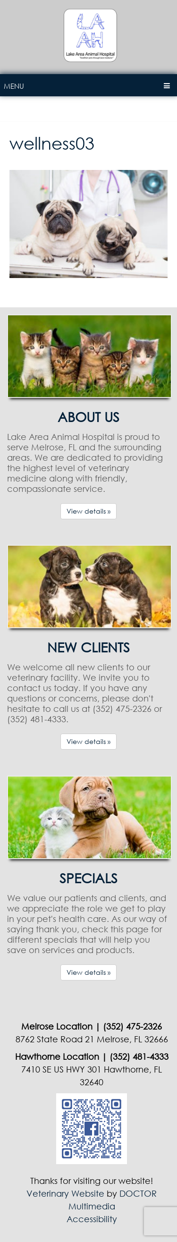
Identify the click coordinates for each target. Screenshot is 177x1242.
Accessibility (92, 1219)
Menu (14, 86)
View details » (88, 511)
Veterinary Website (65, 1193)
